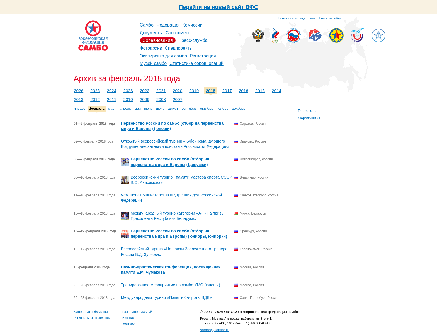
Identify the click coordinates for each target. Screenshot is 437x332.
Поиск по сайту (330, 18)
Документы (151, 32)
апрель (125, 108)
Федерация (168, 25)
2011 (111, 99)
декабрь (238, 108)
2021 (161, 90)
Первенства (307, 111)
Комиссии (193, 25)
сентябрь (189, 108)
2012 (95, 99)
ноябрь (222, 108)
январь (80, 108)
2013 (78, 99)
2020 (177, 90)
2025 (95, 90)
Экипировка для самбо (163, 56)
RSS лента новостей (137, 311)
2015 (260, 90)
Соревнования (158, 40)
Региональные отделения (296, 18)
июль (160, 108)
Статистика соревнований (196, 63)
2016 (243, 90)
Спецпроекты (179, 48)
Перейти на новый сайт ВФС (218, 7)
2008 (161, 99)
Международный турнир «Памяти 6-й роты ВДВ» (166, 297)
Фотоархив (151, 48)
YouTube (128, 323)
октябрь (206, 108)
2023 (128, 90)
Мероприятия (309, 118)
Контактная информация (92, 311)
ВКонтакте (129, 317)
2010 (128, 99)
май (137, 108)
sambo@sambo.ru (214, 330)
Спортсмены (178, 32)
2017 (227, 90)
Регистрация (203, 56)
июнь (148, 108)
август (173, 108)
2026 (78, 90)
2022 (144, 90)
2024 (111, 90)
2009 (144, 99)
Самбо (147, 25)
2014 (276, 90)
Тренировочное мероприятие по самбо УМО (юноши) (170, 285)
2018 (210, 90)
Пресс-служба (193, 40)
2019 (194, 90)
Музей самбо (153, 63)
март (112, 108)
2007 (177, 99)
